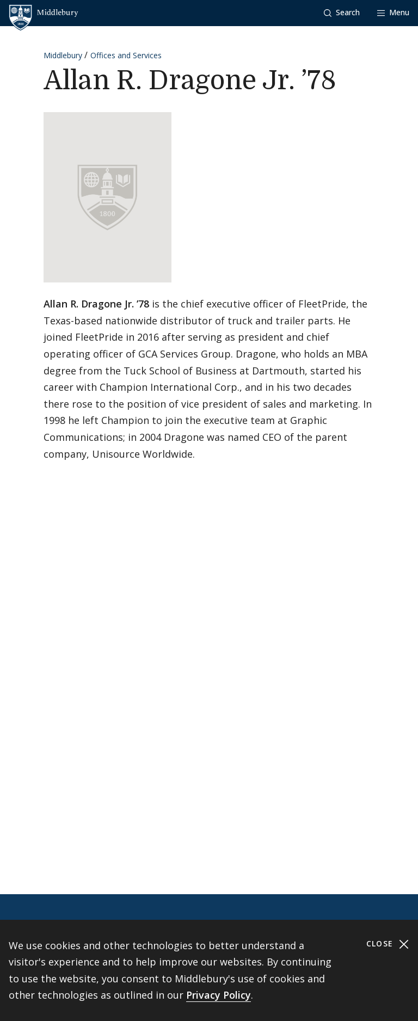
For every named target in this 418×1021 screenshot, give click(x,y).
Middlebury (63, 55)
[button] (341, 13)
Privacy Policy (218, 994)
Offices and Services (126, 55)
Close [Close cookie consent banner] (387, 944)
